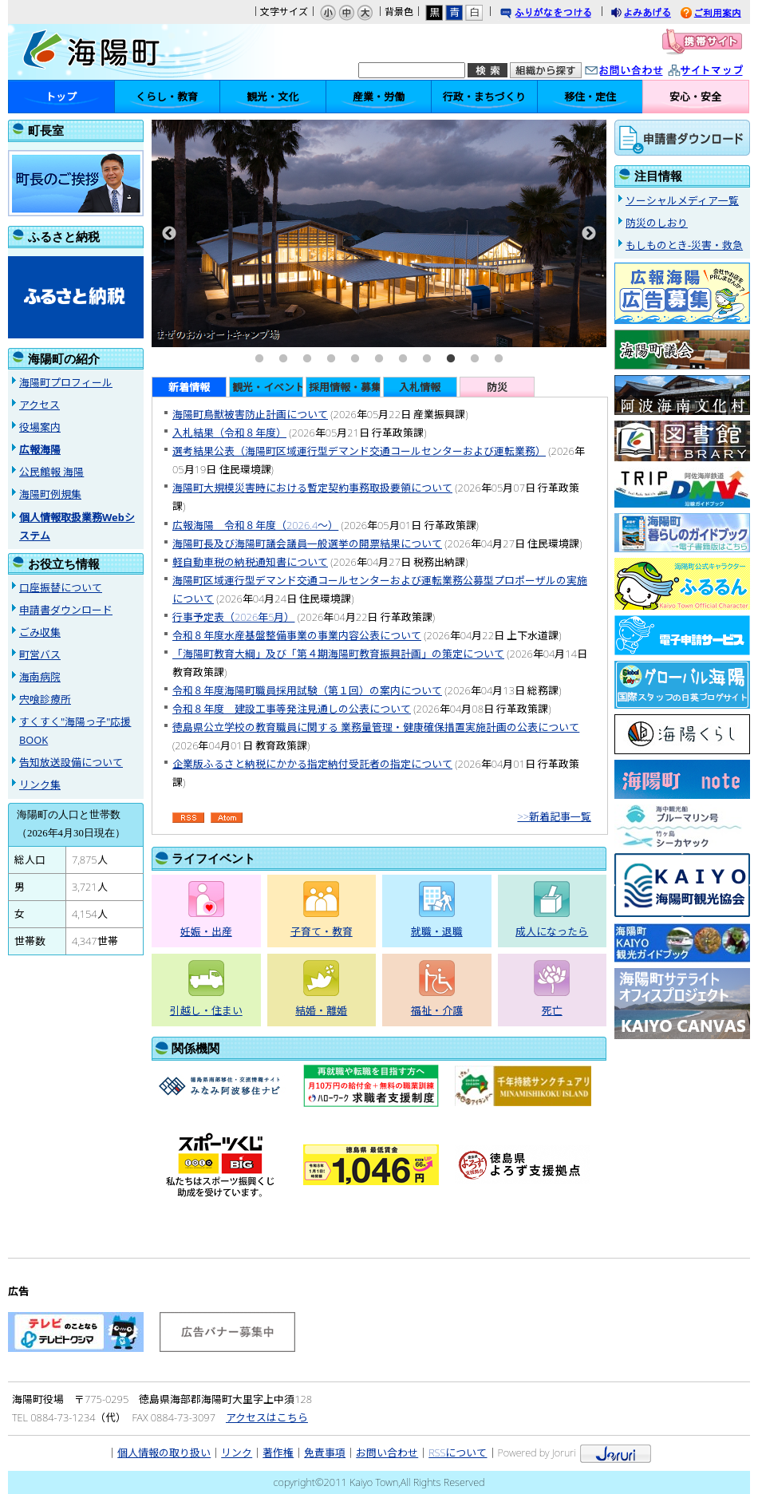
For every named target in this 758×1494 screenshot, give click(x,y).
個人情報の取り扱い (164, 1452)
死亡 (552, 1010)
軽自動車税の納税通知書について (250, 562)
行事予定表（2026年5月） (233, 617)
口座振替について (60, 587)
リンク (236, 1452)
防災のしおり (657, 222)
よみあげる (655, 14)
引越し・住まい (206, 1010)
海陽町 (115, 52)
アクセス (39, 404)
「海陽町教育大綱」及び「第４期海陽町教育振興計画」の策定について (338, 653)
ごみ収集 (40, 632)
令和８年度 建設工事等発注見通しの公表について (291, 709)
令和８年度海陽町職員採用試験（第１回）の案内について (307, 690)
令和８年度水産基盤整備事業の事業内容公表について (296, 635)
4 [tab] (331, 359)
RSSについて (457, 1452)
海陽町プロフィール (66, 382)
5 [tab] (355, 359)
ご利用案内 (723, 14)
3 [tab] (307, 359)
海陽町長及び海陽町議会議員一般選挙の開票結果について (307, 543)
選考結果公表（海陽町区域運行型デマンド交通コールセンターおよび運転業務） (359, 451)
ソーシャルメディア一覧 (682, 200)
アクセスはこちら (267, 1417)
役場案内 (40, 427)
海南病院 (40, 677)
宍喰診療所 (45, 699)
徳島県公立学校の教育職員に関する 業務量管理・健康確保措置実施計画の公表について (375, 727)
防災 (497, 387)
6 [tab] (379, 359)
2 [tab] (283, 359)
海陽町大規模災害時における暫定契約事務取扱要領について (312, 487)
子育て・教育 (321, 931)
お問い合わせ (640, 71)
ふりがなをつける (560, 14)
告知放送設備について (71, 762)
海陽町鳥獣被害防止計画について (250, 414)
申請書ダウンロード (66, 610)
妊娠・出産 (206, 931)
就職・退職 (437, 931)
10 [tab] (475, 359)
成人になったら (551, 931)
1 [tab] (259, 359)
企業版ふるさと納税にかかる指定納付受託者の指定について (312, 764)
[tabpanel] (379, 233)
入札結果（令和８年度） (229, 432)
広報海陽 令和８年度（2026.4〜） (255, 525)
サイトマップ (722, 71)
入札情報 (419, 387)
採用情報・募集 (345, 387)
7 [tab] (403, 359)
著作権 (278, 1452)
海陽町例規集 (50, 494)
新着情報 (189, 387)
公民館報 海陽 (51, 471)
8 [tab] (427, 359)
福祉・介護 (437, 1010)
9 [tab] (451, 359)
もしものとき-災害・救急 (684, 245)
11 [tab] (499, 359)
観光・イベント (268, 387)
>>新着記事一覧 (554, 816)
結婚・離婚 (321, 1010)
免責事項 (324, 1452)
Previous (169, 234)
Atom (227, 818)
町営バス (40, 654)
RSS (188, 818)
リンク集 (40, 784)
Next (589, 234)
